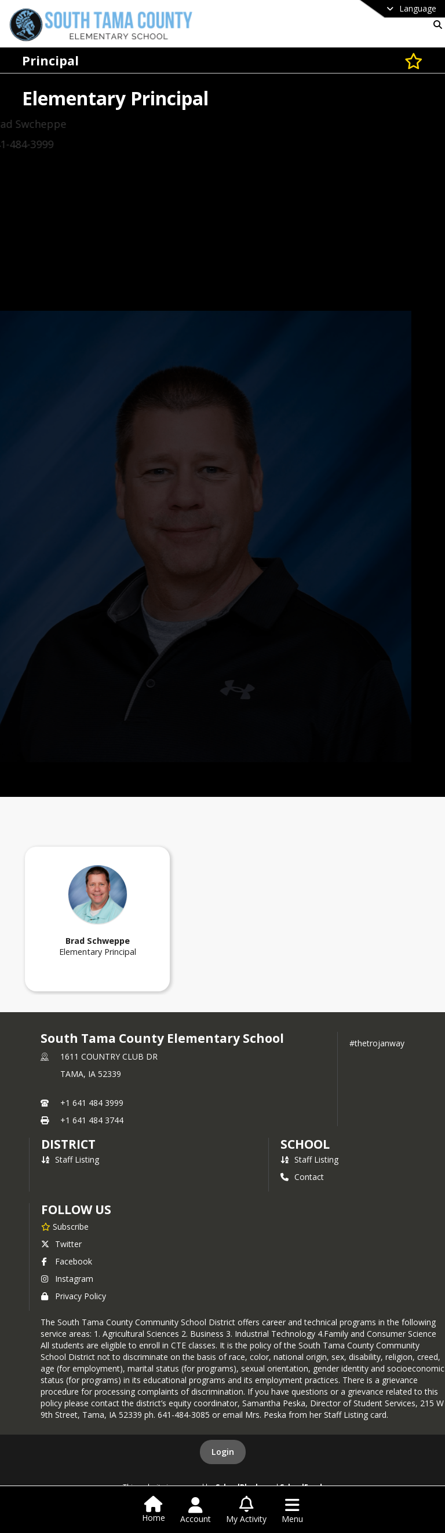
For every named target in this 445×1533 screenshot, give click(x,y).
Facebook (66, 1261)
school (305, 1144)
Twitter (61, 1243)
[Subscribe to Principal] (413, 60)
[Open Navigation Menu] (292, 1510)
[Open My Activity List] (246, 1510)
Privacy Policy (73, 1296)
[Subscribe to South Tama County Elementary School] (65, 1226)
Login (222, 1451)
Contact (302, 1176)
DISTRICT (68, 1144)
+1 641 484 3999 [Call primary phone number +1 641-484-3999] (91, 1102)
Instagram (67, 1278)
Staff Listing (70, 1159)
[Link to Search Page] (435, 24)
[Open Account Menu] (195, 1510)
